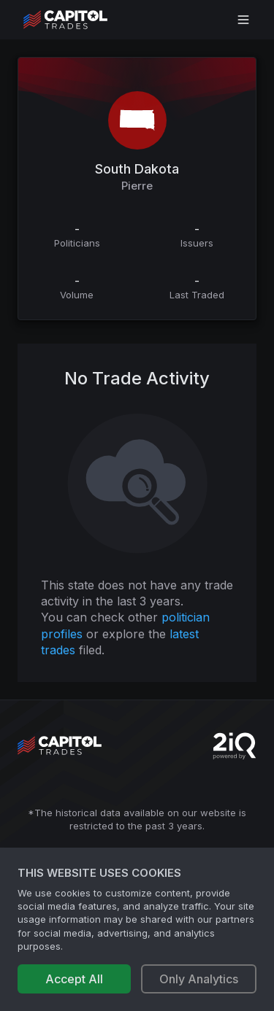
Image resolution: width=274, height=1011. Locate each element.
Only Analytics (198, 979)
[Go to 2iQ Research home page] (234, 745)
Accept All (74, 979)
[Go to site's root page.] (81, 19)
